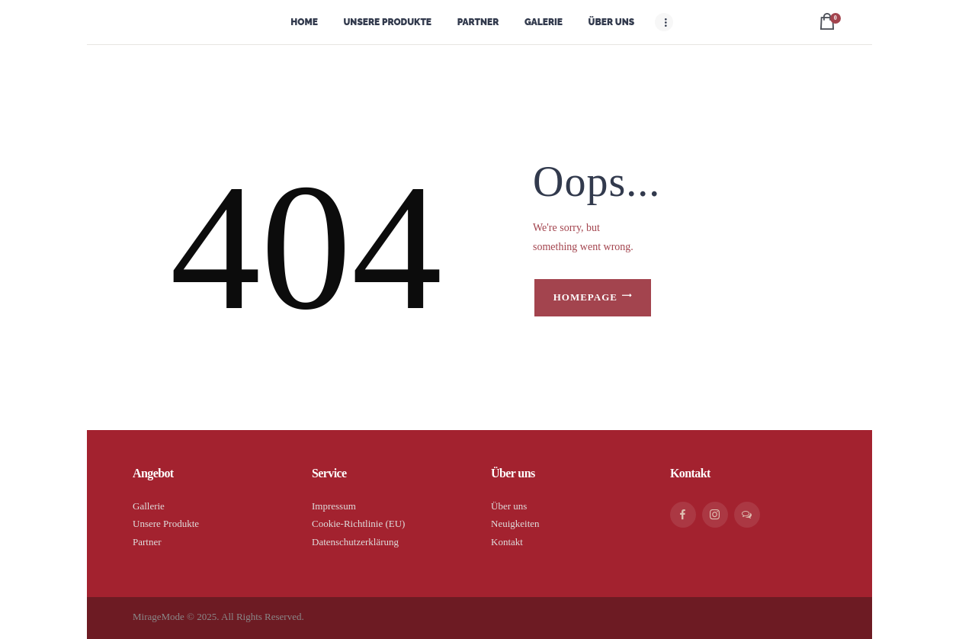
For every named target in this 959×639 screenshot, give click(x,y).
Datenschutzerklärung (355, 541)
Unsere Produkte (166, 523)
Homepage (585, 297)
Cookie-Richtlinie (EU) (358, 523)
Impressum (334, 506)
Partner (147, 541)
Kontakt (507, 541)
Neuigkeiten (515, 523)
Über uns (509, 506)
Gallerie (149, 506)
